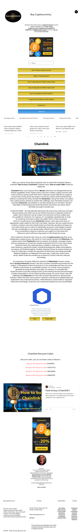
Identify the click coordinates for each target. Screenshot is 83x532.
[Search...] (41, 63)
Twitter (74, 509)
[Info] (34, 318)
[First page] (27, 136)
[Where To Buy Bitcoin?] (41, 76)
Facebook (74, 508)
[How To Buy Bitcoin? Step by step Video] (41, 82)
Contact (31, 517)
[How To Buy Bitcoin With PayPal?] (41, 94)
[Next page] (51, 136)
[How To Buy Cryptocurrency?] (41, 70)
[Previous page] (30, 136)
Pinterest (74, 516)
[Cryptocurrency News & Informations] (41, 99)
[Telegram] (41, 111)
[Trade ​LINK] (49, 318)
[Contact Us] (41, 105)
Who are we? (62, 509)
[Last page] (54, 136)
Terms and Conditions (61, 515)
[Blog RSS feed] (76, 12)
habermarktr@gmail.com (37, 514)
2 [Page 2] (37, 136)
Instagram (74, 511)
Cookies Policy (61, 518)
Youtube (74, 513)
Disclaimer (62, 513)
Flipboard (74, 518)
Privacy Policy (62, 511)
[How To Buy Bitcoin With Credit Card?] (41, 88)
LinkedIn (74, 514)
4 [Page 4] (44, 136)
